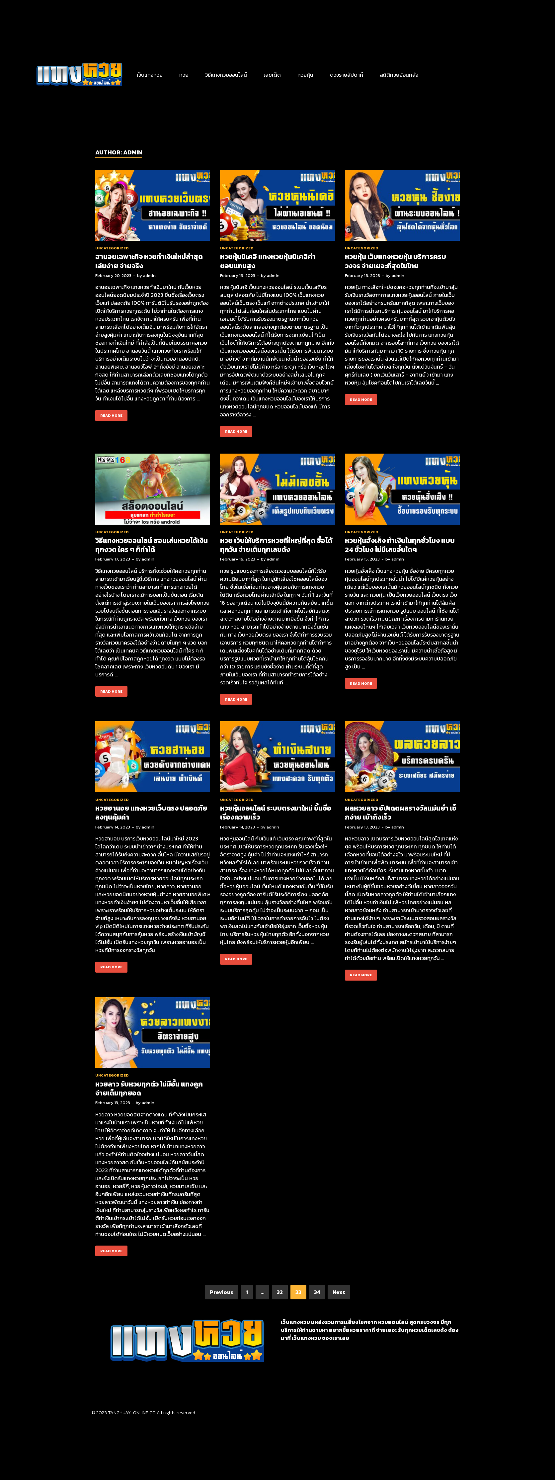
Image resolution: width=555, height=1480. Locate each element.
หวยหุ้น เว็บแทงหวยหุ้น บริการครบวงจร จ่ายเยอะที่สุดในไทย (395, 261)
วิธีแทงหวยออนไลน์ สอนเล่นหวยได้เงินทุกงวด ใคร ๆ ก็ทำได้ (151, 545)
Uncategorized (112, 248)
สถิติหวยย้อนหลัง (399, 74)
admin (149, 275)
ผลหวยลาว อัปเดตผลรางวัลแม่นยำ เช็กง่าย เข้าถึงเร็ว (400, 812)
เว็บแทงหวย (150, 74)
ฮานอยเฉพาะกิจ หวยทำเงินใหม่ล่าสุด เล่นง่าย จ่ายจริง (149, 261)
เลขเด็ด (272, 74)
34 (317, 1292)
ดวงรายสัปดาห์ (346, 74)
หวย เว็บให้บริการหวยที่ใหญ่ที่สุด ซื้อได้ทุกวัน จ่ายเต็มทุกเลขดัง (276, 545)
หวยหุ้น (305, 74)
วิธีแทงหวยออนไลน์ (226, 74)
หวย (184, 74)
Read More (108, 414)
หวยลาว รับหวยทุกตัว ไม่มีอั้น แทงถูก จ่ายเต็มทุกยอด (149, 1088)
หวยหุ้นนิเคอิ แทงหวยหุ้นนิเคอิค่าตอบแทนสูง (268, 261)
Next (339, 1292)
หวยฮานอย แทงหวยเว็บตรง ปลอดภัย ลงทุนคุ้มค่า (151, 812)
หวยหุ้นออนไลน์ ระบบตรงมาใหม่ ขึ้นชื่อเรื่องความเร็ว (275, 812)
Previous (221, 1292)
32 (280, 1292)
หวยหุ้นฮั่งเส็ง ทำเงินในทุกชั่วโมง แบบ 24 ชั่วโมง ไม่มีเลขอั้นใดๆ (400, 545)
